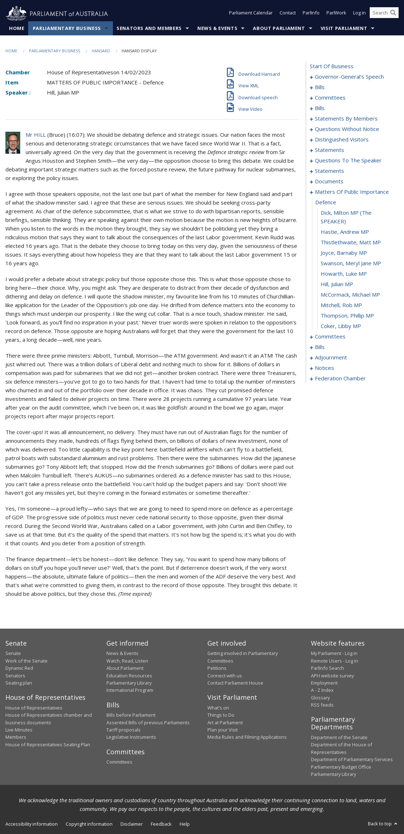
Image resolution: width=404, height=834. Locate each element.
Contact (288, 13)
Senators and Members (149, 28)
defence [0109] (325, 202)
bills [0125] (320, 347)
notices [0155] (324, 368)
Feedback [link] (161, 824)
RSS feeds (322, 705)
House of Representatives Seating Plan (47, 744)
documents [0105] (329, 181)
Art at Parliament (225, 722)
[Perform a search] (393, 13)
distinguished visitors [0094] (342, 139)
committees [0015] (330, 97)
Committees (119, 762)
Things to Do (220, 715)
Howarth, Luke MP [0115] (344, 274)
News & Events (217, 28)
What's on (218, 707)
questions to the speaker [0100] (348, 160)
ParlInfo (311, 13)
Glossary (320, 697)
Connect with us (224, 675)
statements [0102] (329, 171)
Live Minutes (18, 730)
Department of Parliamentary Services (352, 759)
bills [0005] (320, 87)
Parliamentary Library (129, 683)
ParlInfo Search (327, 668)
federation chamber (340, 378)
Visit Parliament (344, 28)
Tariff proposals (123, 730)
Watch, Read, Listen (127, 661)
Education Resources (129, 675)
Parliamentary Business (67, 28)
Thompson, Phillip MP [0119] (347, 315)
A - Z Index (322, 690)
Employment (324, 683)
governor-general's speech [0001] (349, 76)
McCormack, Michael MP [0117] (350, 294)
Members (15, 737)
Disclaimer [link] (131, 824)
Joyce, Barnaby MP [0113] (344, 253)
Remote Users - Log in (334, 661)
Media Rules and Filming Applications (247, 737)
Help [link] (185, 824)
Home (17, 28)
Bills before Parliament (130, 715)
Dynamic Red (19, 668)
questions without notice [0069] (347, 129)
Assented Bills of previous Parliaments (148, 722)
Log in (359, 13)
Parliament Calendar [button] (251, 13)
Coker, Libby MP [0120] (341, 326)
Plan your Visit (222, 730)
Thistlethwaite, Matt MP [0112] (351, 242)
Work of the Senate (26, 661)
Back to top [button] (383, 824)
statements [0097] (329, 150)
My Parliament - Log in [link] (334, 653)
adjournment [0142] (331, 357)
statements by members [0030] (346, 118)
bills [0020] (320, 108)
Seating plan (18, 683)
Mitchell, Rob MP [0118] (341, 305)
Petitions (217, 668)
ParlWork (336, 13)
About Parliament (279, 28)
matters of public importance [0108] (352, 192)
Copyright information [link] (89, 824)
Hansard (101, 51)
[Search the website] (384, 13)
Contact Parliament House (235, 683)
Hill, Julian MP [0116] (337, 284)
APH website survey (332, 675)
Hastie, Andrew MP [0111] (345, 232)
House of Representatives (33, 707)
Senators (15, 675)
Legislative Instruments (131, 737)
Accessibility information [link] (31, 824)
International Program (129, 690)
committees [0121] (330, 336)
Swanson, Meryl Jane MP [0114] (351, 263)
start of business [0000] (332, 66)
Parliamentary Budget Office (341, 767)
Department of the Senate (339, 737)
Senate (13, 653)
